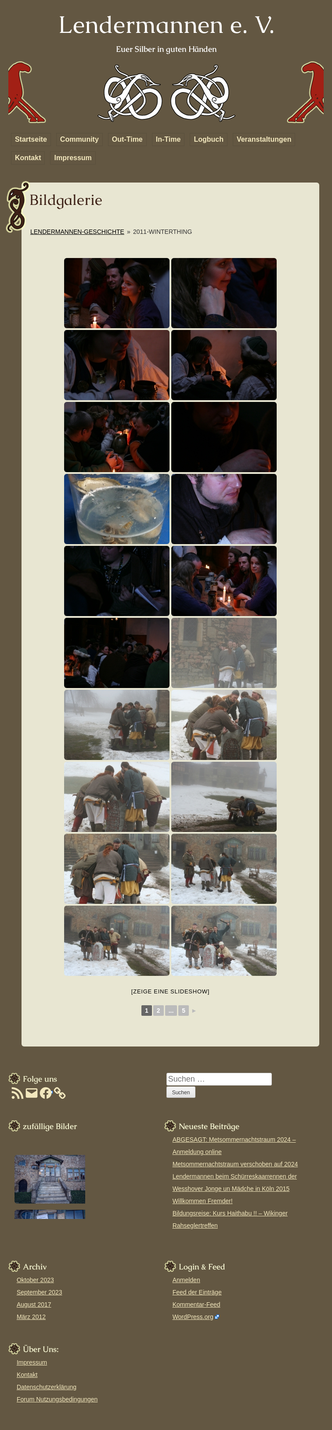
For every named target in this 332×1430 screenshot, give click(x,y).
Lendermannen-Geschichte (77, 231)
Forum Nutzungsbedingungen (57, 1399)
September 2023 (39, 1292)
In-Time (168, 139)
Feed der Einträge (197, 1292)
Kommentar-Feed (196, 1304)
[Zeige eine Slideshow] (170, 991)
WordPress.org (193, 1316)
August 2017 (34, 1304)
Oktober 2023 (35, 1279)
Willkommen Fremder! (203, 1200)
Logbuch (209, 139)
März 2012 (31, 1316)
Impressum (72, 157)
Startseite (31, 139)
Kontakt (28, 157)
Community (79, 139)
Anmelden (186, 1279)
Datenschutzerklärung (46, 1387)
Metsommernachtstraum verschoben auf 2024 (235, 1164)
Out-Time (127, 139)
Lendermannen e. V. (166, 24)
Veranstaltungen (264, 139)
